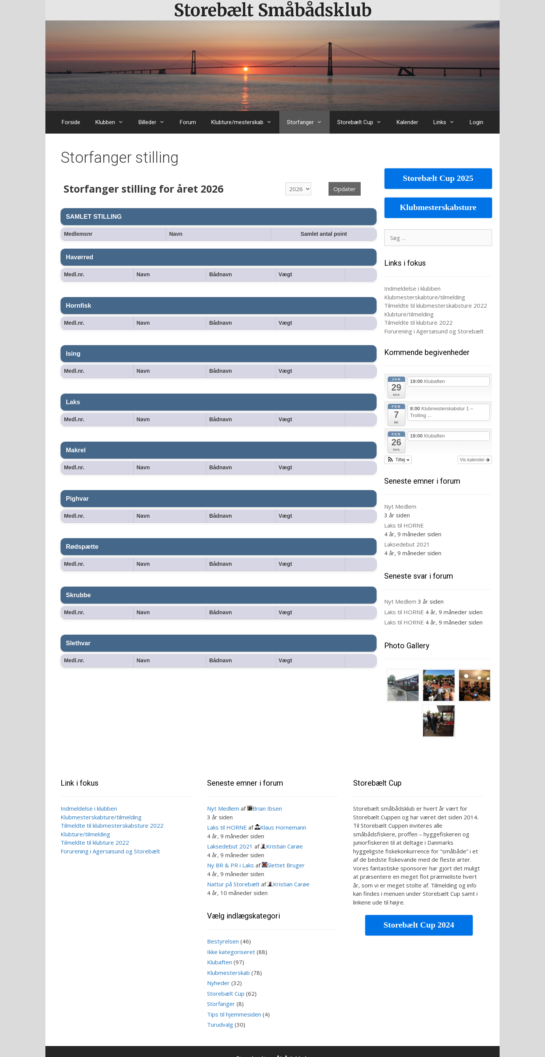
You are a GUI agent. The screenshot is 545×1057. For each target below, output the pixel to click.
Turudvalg (220, 1024)
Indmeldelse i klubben (412, 288)
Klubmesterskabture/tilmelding (424, 297)
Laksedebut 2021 (407, 544)
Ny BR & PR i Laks (230, 865)
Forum (188, 122)
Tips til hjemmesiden (234, 1014)
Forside (71, 122)
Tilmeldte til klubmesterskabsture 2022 (435, 305)
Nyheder (218, 983)
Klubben (113, 122)
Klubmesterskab (228, 972)
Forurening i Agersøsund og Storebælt (434, 331)
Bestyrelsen (223, 941)
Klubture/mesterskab (245, 122)
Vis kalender (475, 459)
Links (447, 122)
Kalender (407, 122)
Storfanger (308, 122)
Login (476, 122)
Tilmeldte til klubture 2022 (418, 322)
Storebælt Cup (363, 122)
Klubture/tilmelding (409, 314)
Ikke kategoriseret (231, 952)
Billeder (155, 122)
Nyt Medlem (400, 506)
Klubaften (219, 962)
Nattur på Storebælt (233, 884)
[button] (398, 460)
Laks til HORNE (404, 525)
